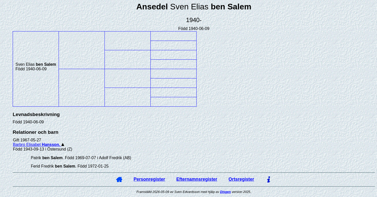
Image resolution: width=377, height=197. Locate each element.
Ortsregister (241, 179)
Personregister (149, 179)
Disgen (225, 192)
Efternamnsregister (196, 179)
